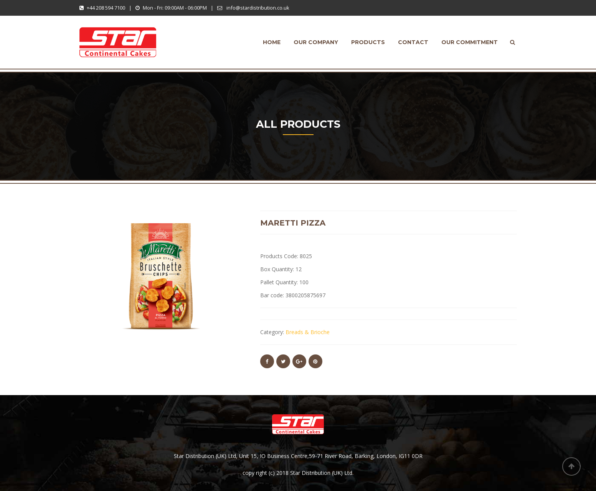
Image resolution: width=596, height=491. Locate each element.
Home (272, 42)
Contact (413, 42)
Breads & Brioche (308, 332)
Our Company (316, 42)
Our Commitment (469, 42)
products (368, 42)
